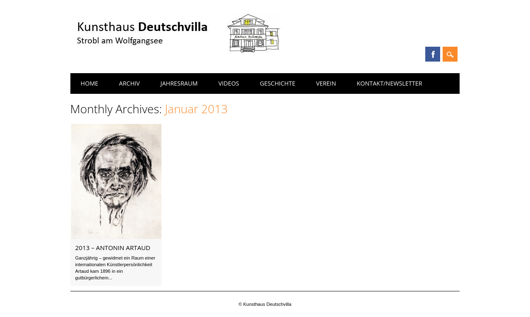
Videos (228, 83)
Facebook (432, 54)
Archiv (129, 83)
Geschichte (278, 83)
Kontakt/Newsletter (389, 83)
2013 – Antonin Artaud (113, 247)
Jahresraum (179, 83)
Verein (326, 83)
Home (90, 83)
